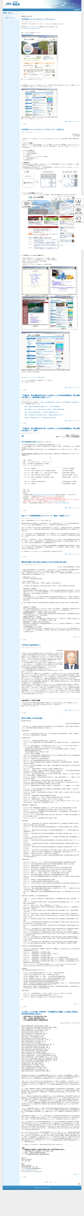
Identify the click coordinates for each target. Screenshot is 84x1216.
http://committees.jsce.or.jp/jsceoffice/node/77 (31, 28)
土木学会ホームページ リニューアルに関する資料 (32, 377)
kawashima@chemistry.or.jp (31, 1170)
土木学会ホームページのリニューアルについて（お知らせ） (43, 129)
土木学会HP (76, 9)
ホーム (22, 13)
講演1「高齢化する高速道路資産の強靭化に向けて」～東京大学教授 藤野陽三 (42, 406)
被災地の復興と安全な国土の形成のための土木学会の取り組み (44, 562)
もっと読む (23, 124)
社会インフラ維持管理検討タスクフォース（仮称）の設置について (45, 516)
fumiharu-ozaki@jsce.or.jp (63, 502)
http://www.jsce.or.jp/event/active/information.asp (44, 494)
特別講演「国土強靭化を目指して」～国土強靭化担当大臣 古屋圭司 (40, 417)
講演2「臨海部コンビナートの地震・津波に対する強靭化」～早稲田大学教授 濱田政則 (44, 409)
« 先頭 (46, 1182)
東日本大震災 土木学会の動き (32, 718)
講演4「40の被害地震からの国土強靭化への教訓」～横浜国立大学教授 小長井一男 (43, 415)
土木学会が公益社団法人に (31, 645)
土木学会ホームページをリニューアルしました (38, 19)
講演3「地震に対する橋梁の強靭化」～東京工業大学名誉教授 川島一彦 (41, 412)
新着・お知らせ (68, 121)
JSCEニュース (8, 16)
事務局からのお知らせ (10, 18)
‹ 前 (50, 1182)
